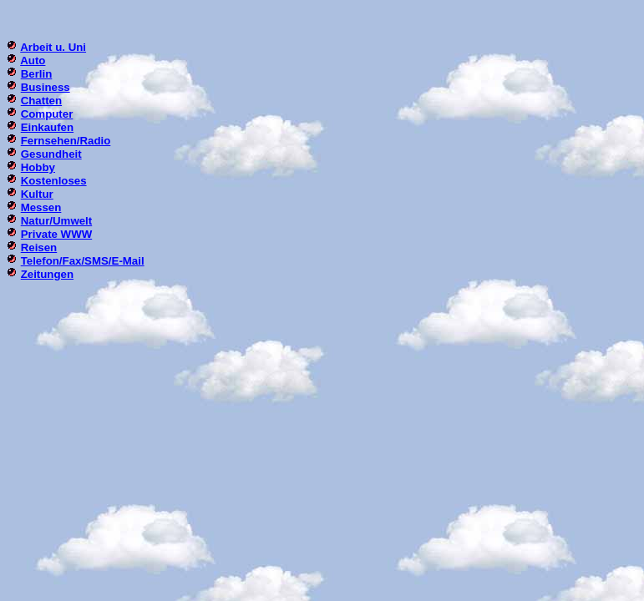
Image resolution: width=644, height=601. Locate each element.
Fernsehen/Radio (66, 140)
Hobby (38, 167)
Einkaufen (47, 127)
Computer (47, 114)
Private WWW (57, 234)
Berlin (37, 74)
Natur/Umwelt (57, 221)
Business (45, 87)
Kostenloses (54, 180)
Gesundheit (51, 154)
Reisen (39, 247)
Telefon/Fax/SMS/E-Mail (83, 261)
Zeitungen (47, 274)
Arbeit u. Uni (53, 47)
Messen (41, 207)
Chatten (41, 100)
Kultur (37, 194)
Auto (32, 60)
